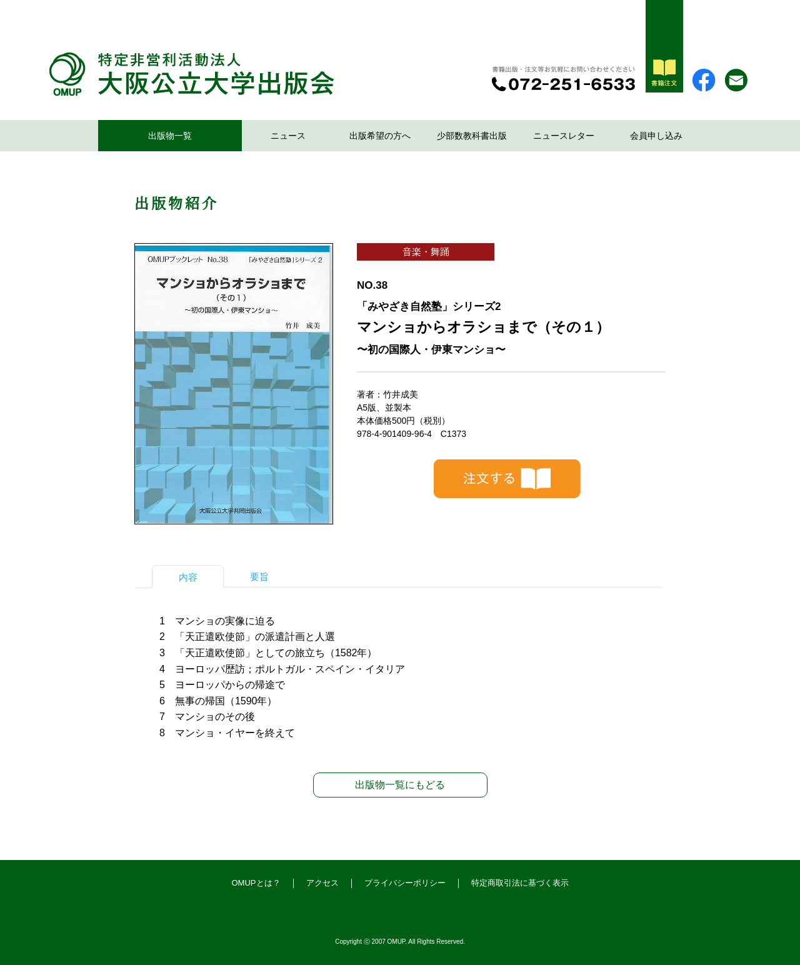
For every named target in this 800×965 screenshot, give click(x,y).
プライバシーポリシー (405, 883)
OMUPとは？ (256, 883)
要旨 (259, 576)
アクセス (322, 883)
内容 (188, 577)
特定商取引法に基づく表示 (520, 883)
